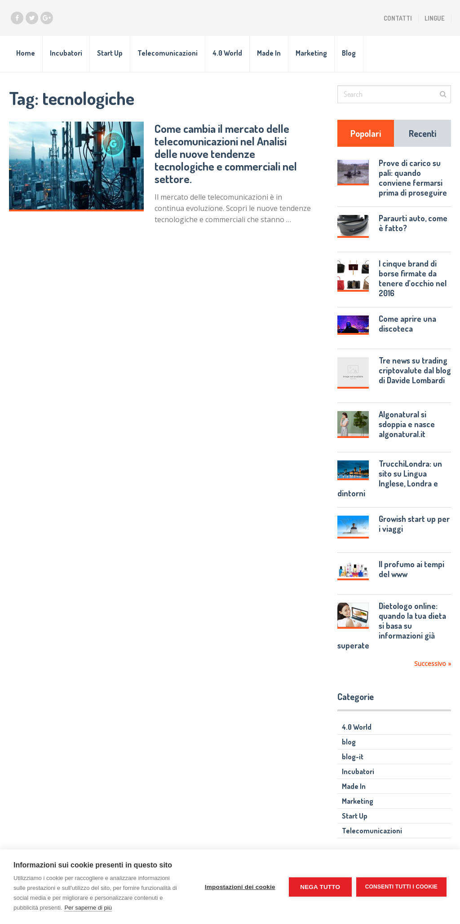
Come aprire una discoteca (407, 323)
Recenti (422, 133)
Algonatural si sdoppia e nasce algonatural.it (407, 424)
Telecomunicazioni (167, 52)
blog (349, 741)
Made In (269, 52)
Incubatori (66, 52)
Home (25, 52)
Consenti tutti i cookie (401, 887)
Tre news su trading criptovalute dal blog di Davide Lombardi (415, 370)
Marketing (311, 52)
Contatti (398, 18)
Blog (349, 52)
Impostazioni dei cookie (240, 887)
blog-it (352, 756)
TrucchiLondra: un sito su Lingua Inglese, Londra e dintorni (389, 478)
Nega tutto (320, 887)
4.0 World (227, 52)
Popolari (365, 133)
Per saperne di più (88, 907)
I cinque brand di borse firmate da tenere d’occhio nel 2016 (413, 278)
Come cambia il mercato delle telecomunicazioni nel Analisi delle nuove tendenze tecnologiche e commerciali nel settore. (226, 153)
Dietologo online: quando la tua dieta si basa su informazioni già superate (391, 625)
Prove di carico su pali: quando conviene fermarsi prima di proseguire (413, 177)
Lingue (435, 18)
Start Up (110, 52)
